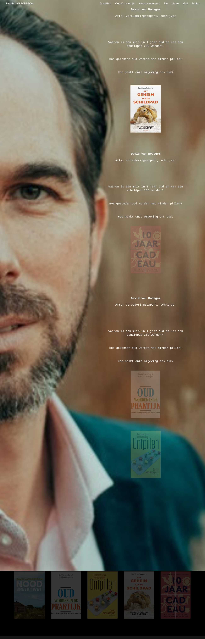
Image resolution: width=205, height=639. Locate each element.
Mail (185, 3)
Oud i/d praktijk (124, 3)
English (196, 3)
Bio (166, 3)
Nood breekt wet (149, 3)
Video (175, 3)
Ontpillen (105, 3)
